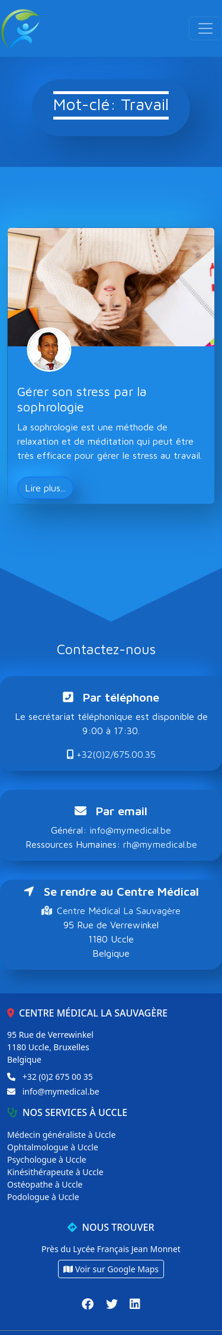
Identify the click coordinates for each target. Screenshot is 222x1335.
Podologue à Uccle (43, 1196)
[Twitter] (113, 1304)
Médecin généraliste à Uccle (61, 1134)
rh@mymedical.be (160, 844)
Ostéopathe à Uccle (44, 1184)
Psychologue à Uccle (46, 1159)
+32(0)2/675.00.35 (111, 754)
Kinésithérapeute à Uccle (55, 1172)
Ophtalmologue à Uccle (52, 1147)
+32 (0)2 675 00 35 (57, 1076)
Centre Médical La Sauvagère (111, 910)
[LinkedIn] (135, 1304)
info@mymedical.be (130, 830)
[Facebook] (89, 1304)
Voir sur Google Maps (111, 1269)
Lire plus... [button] (45, 487)
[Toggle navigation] (205, 28)
